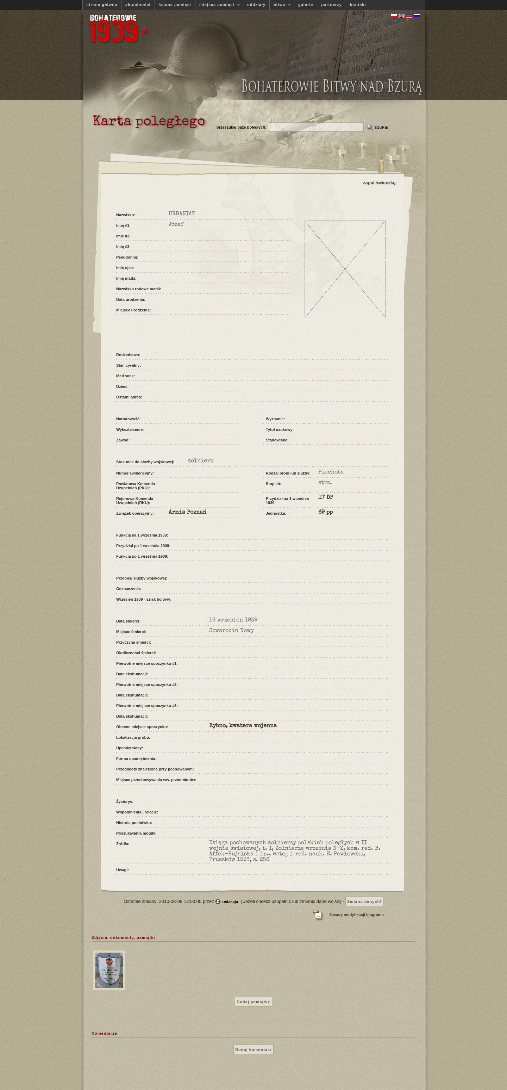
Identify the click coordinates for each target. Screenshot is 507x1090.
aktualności (138, 4)
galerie (305, 4)
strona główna (102, 4)
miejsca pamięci (217, 4)
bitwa (280, 4)
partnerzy (331, 4)
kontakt (358, 4)
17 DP (325, 498)
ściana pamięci (175, 4)
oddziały (256, 4)
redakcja (230, 901)
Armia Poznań (187, 512)
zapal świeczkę (379, 182)
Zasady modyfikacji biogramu (356, 914)
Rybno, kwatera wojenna (243, 726)
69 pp (325, 512)
